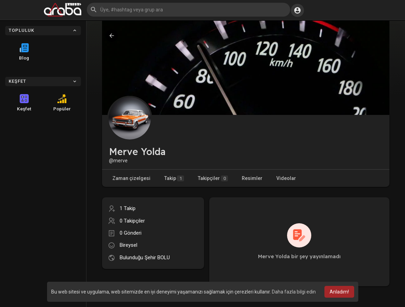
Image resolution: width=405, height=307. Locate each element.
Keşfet (24, 102)
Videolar (286, 178)
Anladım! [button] (339, 292)
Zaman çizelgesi (131, 178)
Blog (24, 52)
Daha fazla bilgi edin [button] (294, 292)
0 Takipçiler (132, 221)
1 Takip (128, 208)
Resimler (252, 178)
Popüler (62, 102)
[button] (188, 10)
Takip (174, 178)
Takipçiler (213, 178)
